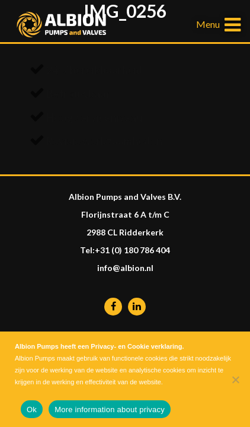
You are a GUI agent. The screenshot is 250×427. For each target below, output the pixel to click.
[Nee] (235, 379)
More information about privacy (110, 409)
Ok (32, 409)
